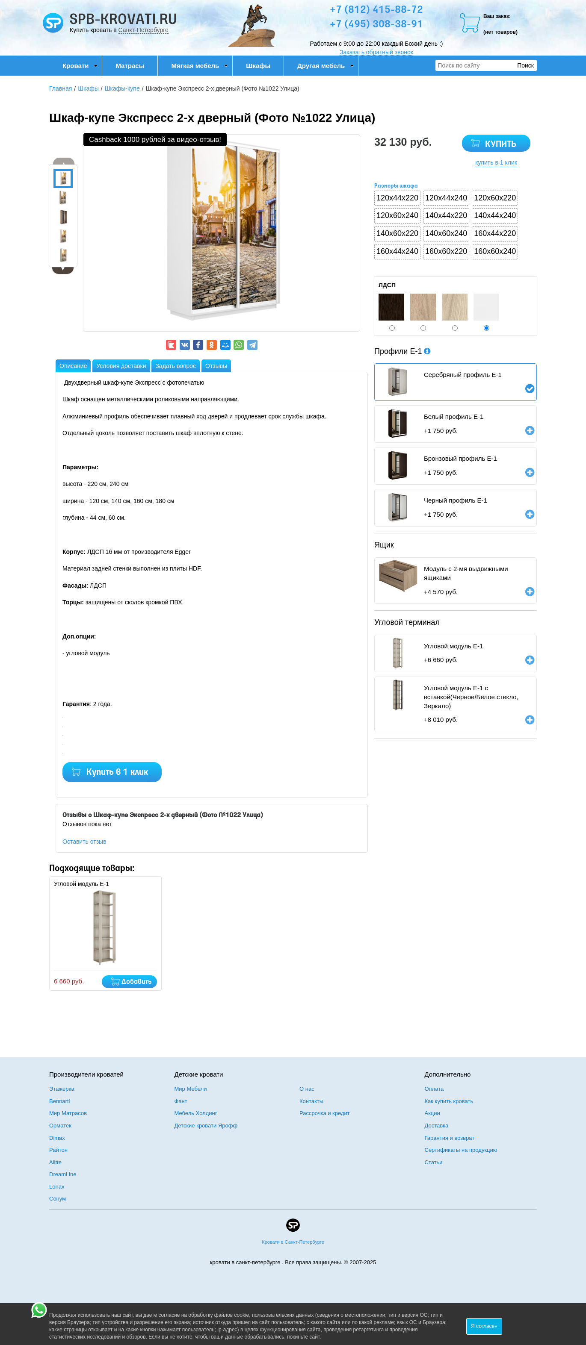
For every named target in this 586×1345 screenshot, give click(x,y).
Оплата (434, 1089)
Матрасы (129, 65)
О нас (306, 1089)
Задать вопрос (175, 365)
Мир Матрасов (68, 1113)
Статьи (434, 1162)
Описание (73, 365)
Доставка (437, 1125)
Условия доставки (121, 365)
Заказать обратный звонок (376, 52)
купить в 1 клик (496, 162)
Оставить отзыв (84, 841)
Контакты (311, 1101)
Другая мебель (325, 65)
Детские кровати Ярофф (206, 1125)
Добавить (136, 982)
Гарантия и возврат (450, 1138)
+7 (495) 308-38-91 (376, 24)
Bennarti (59, 1101)
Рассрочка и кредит (324, 1113)
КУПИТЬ (500, 144)
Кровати (80, 65)
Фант (181, 1101)
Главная (60, 88)
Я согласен (484, 1326)
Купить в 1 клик (117, 772)
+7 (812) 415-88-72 (376, 10)
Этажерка (61, 1089)
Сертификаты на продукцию (461, 1150)
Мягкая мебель (199, 65)
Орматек (60, 1125)
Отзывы (216, 365)
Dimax (57, 1138)
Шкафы (258, 65)
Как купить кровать (449, 1101)
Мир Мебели (191, 1089)
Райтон (58, 1150)
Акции (432, 1113)
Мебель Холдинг (196, 1113)
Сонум (57, 1198)
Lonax (56, 1186)
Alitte (55, 1162)
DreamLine (63, 1174)
